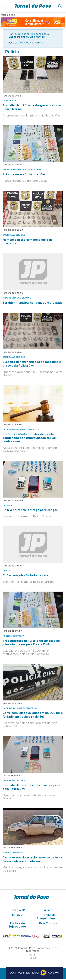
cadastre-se (37, 43)
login (23, 43)
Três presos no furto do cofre (24, 174)
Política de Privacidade (17, 925)
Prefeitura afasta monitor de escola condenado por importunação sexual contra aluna (29, 438)
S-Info (33, 955)
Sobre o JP (17, 910)
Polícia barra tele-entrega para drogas (30, 510)
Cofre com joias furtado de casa (25, 575)
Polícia (12, 52)
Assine (48, 910)
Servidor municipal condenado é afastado (33, 302)
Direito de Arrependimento (49, 917)
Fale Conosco (48, 923)
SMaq (33, 958)
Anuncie (17, 915)
